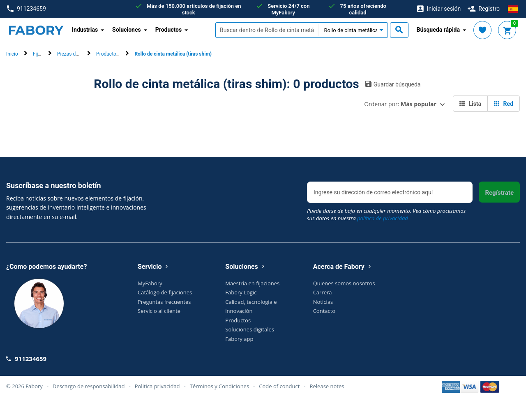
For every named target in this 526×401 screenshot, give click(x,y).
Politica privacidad (157, 386)
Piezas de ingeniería (79, 54)
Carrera (322, 292)
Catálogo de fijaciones (165, 292)
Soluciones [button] (126, 29)
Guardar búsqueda (393, 84)
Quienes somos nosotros (344, 283)
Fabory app (239, 339)
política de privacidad (382, 218)
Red (503, 103)
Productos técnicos (117, 54)
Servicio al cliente (159, 311)
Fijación (41, 54)
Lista (470, 103)
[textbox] (266, 30)
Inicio (12, 54)
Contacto (324, 311)
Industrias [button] (85, 29)
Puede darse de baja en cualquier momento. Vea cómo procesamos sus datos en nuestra (386, 214)
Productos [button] (168, 29)
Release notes (327, 386)
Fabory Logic (240, 292)
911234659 (26, 9)
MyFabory (150, 283)
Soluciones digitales (249, 329)
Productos (238, 320)
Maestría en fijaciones (252, 283)
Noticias (323, 301)
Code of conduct (279, 386)
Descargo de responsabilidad (89, 386)
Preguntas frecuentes (164, 301)
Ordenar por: (400, 104)
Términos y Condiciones (219, 386)
